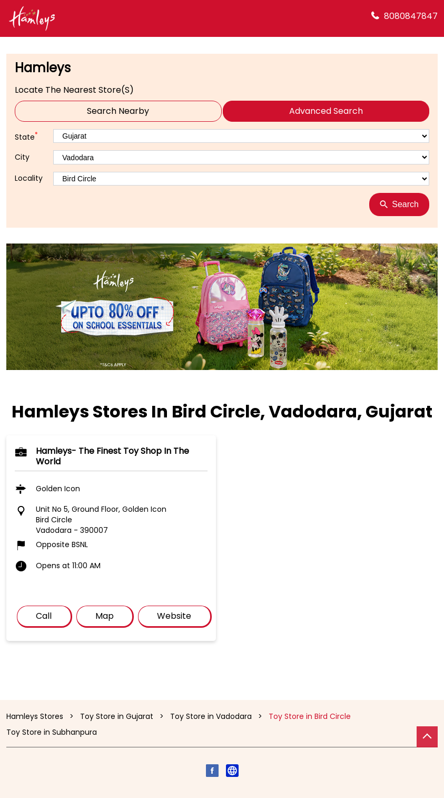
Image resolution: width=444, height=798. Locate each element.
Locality (29, 178)
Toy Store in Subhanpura (51, 732)
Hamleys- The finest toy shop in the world (112, 456)
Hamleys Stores (35, 716)
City (22, 157)
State (26, 136)
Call (44, 616)
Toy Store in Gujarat (116, 716)
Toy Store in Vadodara (211, 716)
